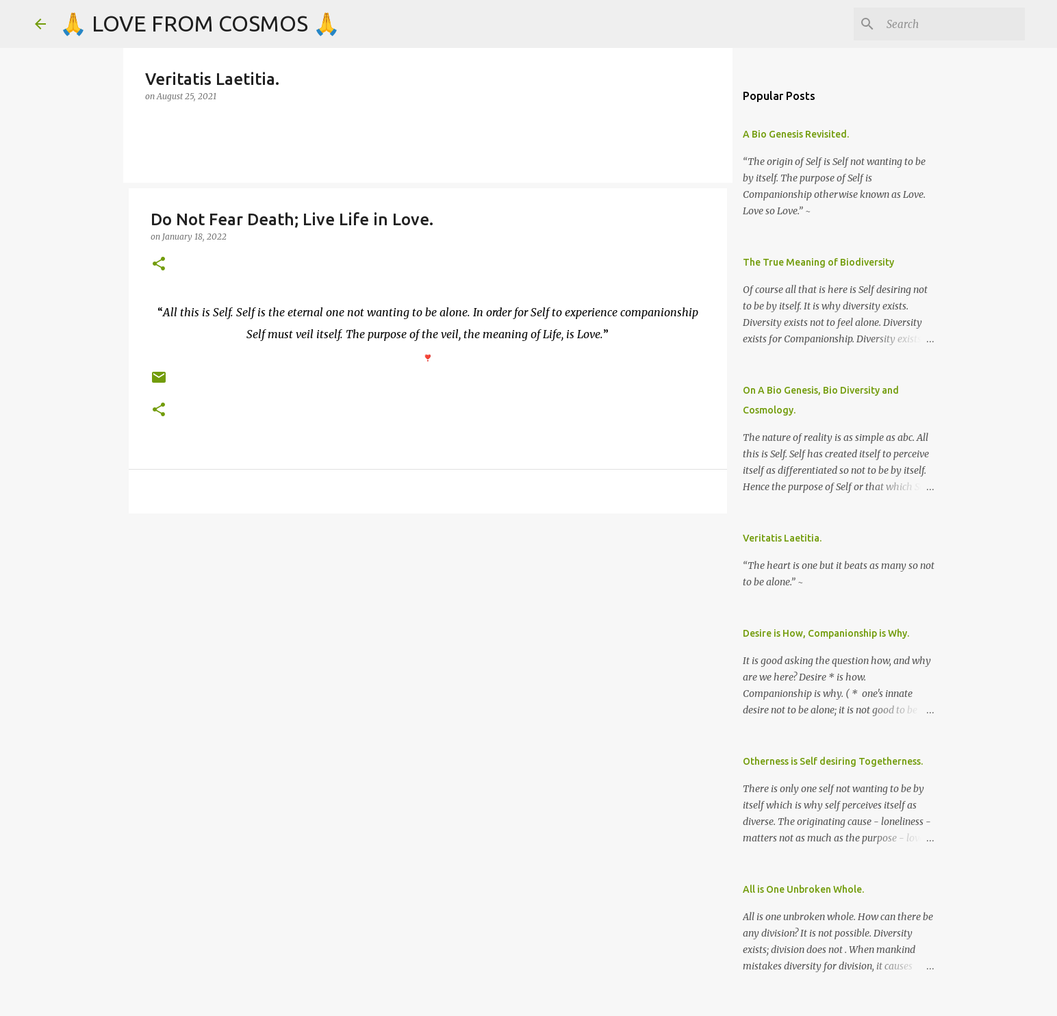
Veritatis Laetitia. (782, 538)
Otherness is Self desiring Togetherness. (833, 761)
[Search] (953, 24)
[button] (159, 264)
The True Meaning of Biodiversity (818, 262)
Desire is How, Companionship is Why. (826, 633)
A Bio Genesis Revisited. (796, 134)
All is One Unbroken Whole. (803, 889)
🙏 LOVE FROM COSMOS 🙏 (200, 23)
